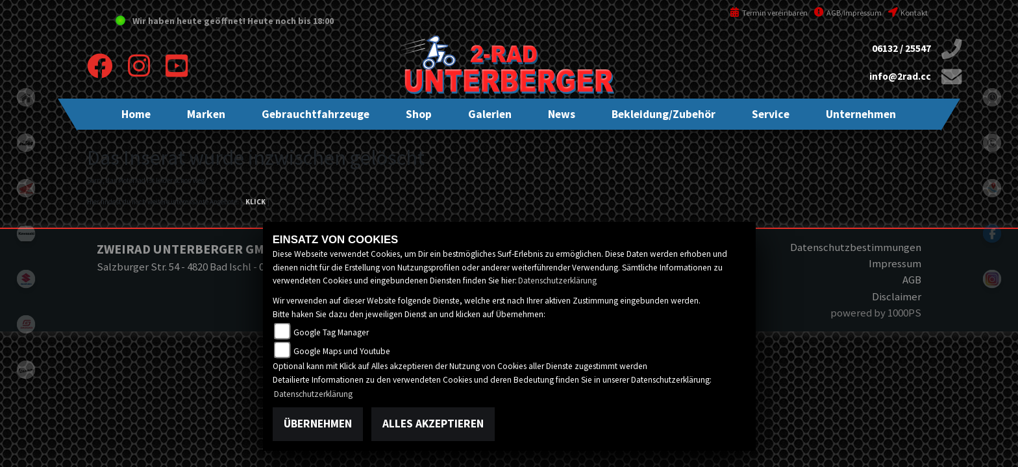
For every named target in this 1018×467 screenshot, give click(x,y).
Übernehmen (318, 423)
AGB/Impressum (848, 13)
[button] (206, 114)
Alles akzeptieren (433, 423)
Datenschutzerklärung (557, 280)
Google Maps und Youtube (341, 351)
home (25, 97)
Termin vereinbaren (768, 13)
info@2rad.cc (900, 76)
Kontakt (908, 13)
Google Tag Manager (331, 332)
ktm (25, 142)
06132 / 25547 (901, 48)
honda (25, 188)
